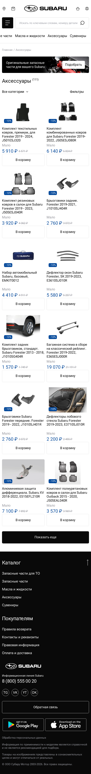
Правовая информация (20, 645)
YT (25, 692)
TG (5, 692)
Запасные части (56, 36)
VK (15, 692)
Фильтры (79, 92)
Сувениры (10, 605)
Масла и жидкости (17, 589)
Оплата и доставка (17, 653)
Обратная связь (45, 707)
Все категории (15, 92)
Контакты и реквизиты (20, 637)
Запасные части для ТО (21, 36)
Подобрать (73, 64)
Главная (7, 50)
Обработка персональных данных (24, 737)
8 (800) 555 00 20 (19, 681)
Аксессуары (11, 597)
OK (34, 692)
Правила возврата (16, 629)
